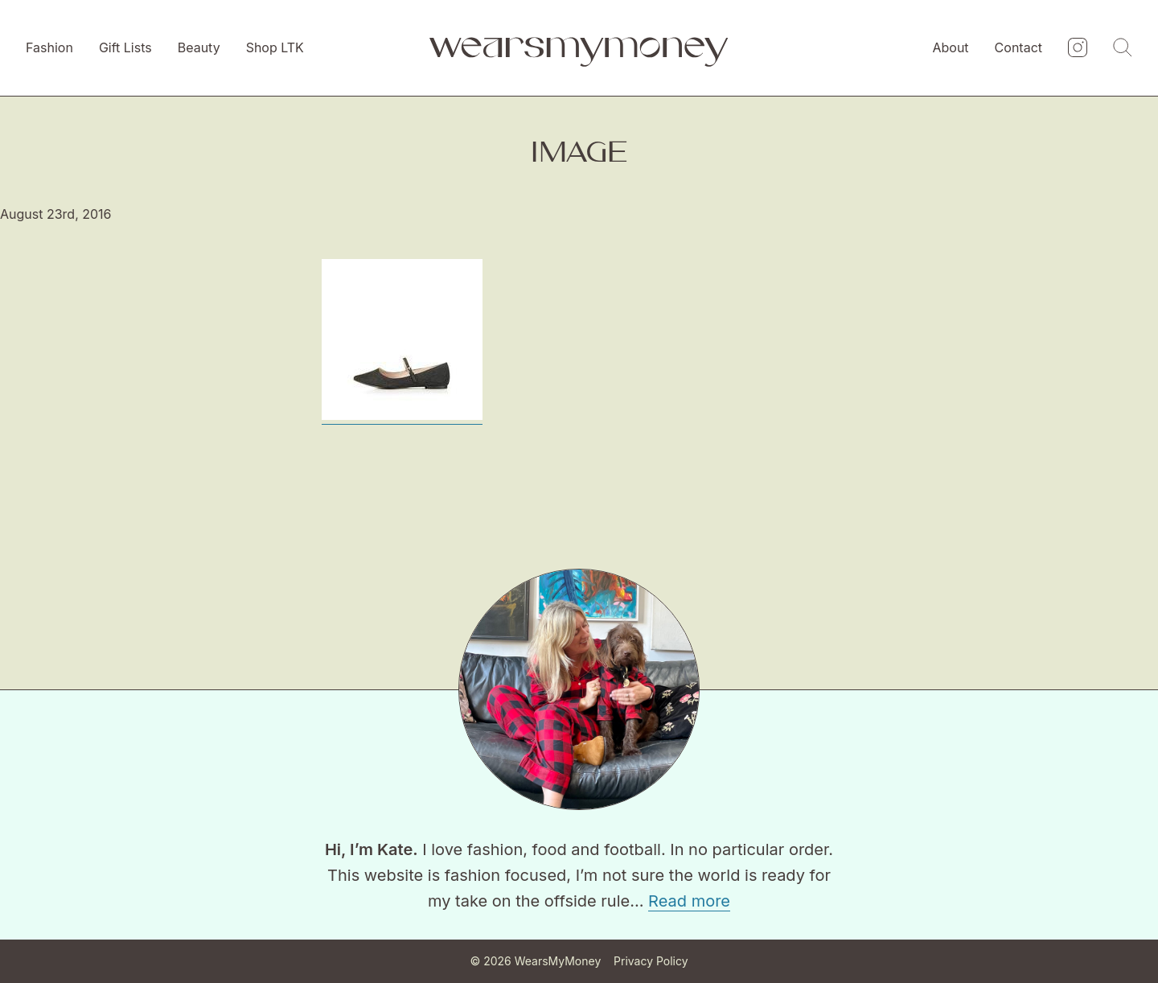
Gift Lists (125, 47)
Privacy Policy (651, 961)
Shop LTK (275, 47)
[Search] (1122, 48)
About (950, 47)
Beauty (199, 47)
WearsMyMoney (558, 961)
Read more (689, 901)
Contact (1018, 47)
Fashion (49, 47)
